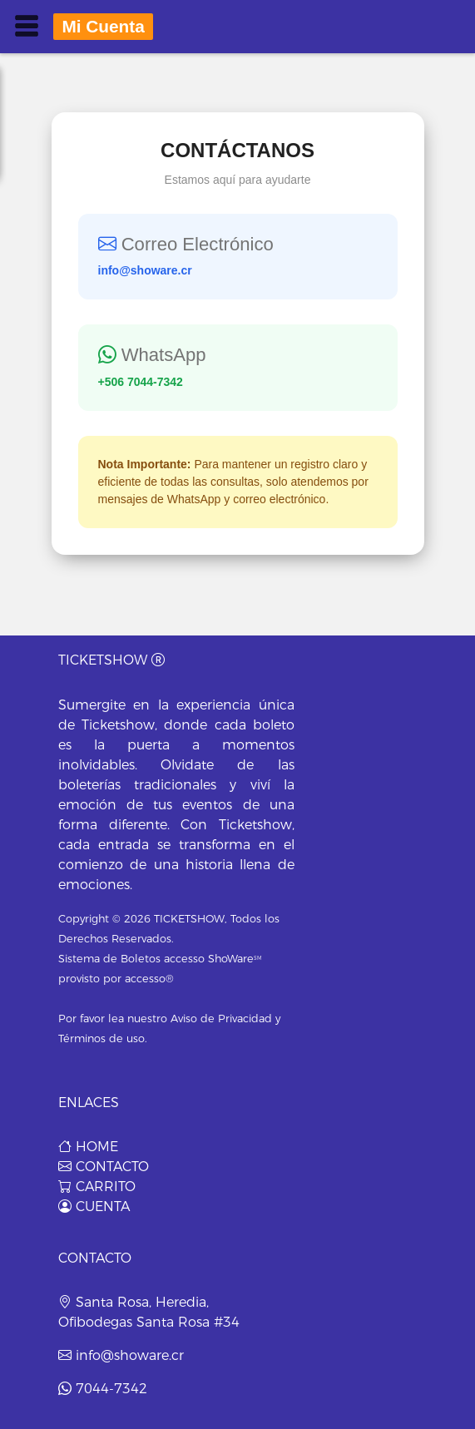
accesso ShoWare (213, 958)
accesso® (149, 978)
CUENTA (94, 1206)
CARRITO (97, 1186)
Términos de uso (101, 1038)
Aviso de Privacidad (221, 1018)
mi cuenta (103, 26)
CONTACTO (103, 1166)
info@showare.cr (121, 1355)
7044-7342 (102, 1389)
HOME (88, 1147)
